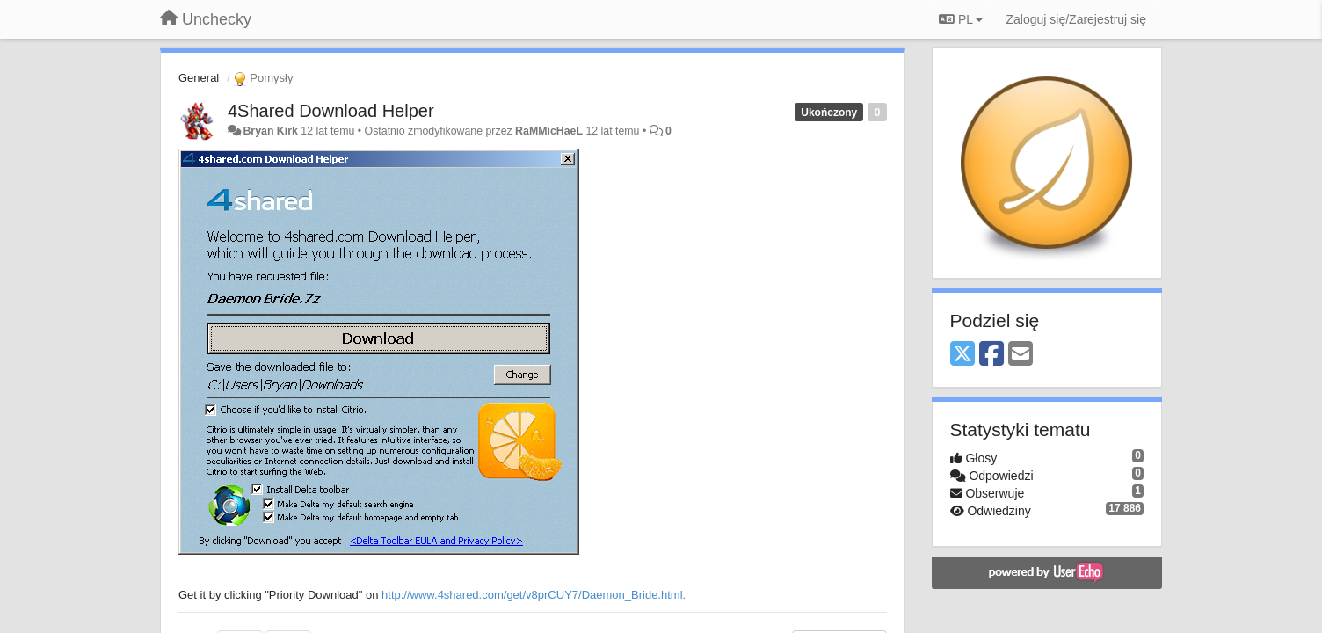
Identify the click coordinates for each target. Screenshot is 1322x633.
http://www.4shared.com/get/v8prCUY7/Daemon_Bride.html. (533, 594)
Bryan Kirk (270, 131)
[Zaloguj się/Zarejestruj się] (1076, 19)
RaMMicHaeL (549, 131)
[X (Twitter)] (962, 354)
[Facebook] (991, 354)
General (198, 77)
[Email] (1020, 354)
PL (961, 19)
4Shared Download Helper (331, 110)
